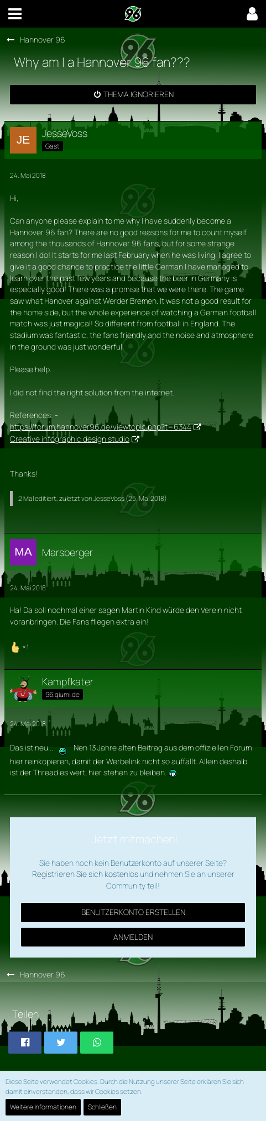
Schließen (102, 1107)
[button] (15, 14)
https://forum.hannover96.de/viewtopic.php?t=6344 (100, 426)
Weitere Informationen (43, 1107)
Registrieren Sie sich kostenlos (85, 874)
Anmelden (133, 937)
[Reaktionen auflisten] (21, 646)
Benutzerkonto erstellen (133, 912)
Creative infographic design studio (69, 438)
